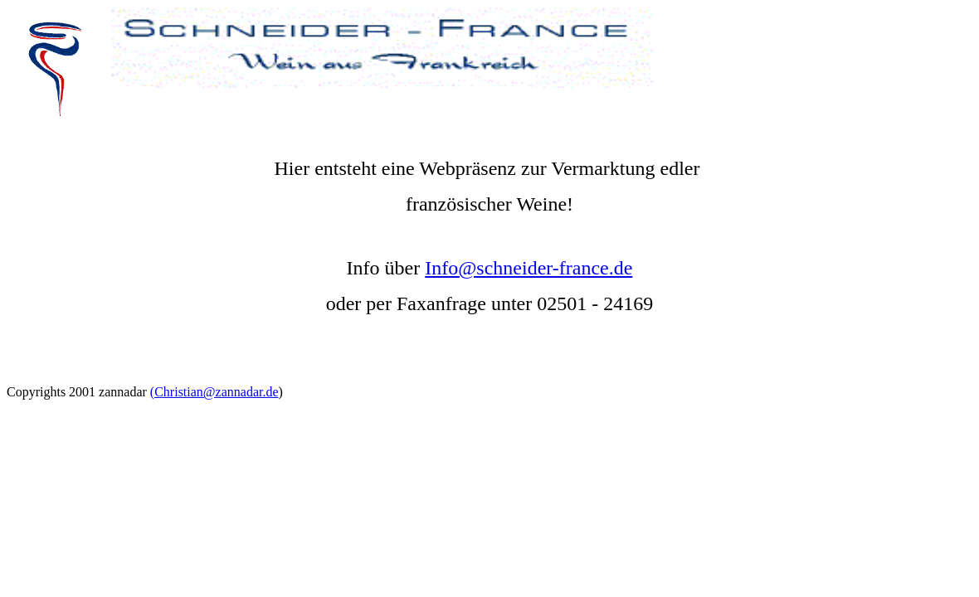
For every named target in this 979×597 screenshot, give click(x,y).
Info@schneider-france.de (528, 268)
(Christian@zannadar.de (214, 392)
